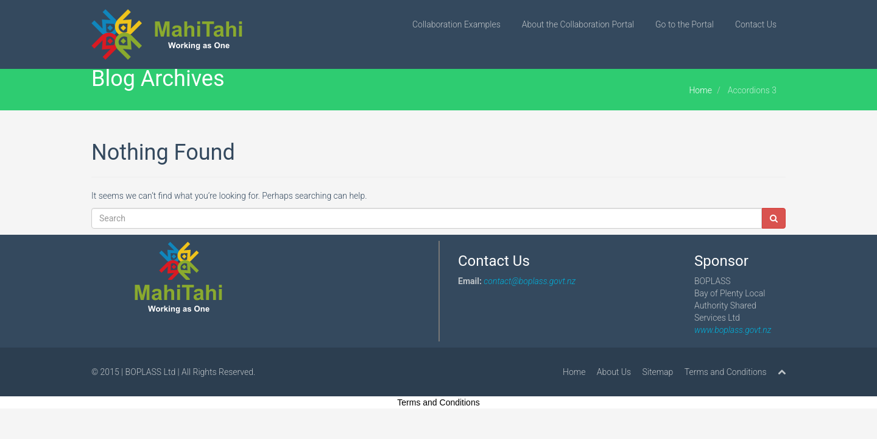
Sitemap (658, 372)
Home (700, 90)
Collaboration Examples (456, 24)
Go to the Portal (684, 24)
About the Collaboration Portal (578, 24)
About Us (614, 372)
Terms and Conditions (726, 372)
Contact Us (756, 24)
